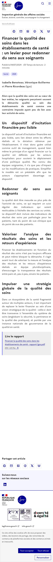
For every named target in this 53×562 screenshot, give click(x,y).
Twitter (41, 31)
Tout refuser (43, 550)
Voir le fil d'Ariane (8, 24)
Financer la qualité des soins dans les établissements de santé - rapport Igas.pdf (25, 344)
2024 (14, 74)
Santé (5, 74)
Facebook (34, 31)
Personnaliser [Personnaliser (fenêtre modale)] (43, 557)
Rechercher (42, 3)
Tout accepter (27, 550)
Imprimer (13, 31)
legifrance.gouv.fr (9, 526)
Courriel (20, 31)
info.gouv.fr (27, 526)
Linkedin (27, 31)
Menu (49, 3)
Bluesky (48, 31)
